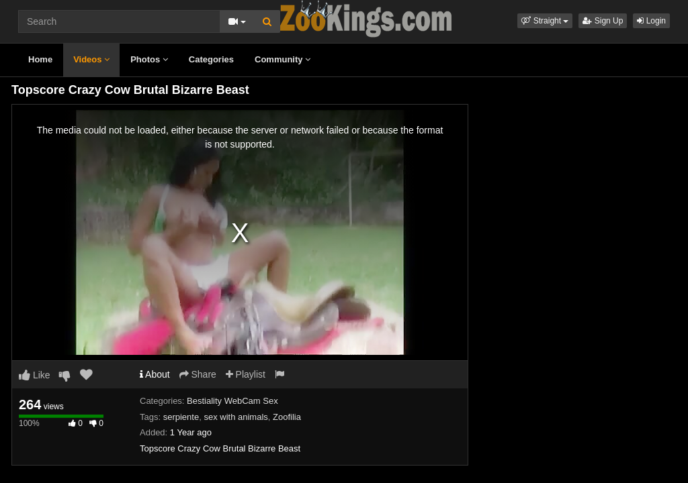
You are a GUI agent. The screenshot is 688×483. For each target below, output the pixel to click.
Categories (211, 59)
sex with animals (235, 417)
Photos (149, 59)
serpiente (181, 417)
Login (651, 20)
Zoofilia (287, 417)
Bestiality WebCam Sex (232, 401)
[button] (544, 20)
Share (197, 374)
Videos (91, 59)
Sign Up (603, 20)
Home (40, 59)
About (155, 374)
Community (282, 59)
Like (34, 375)
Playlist (245, 374)
